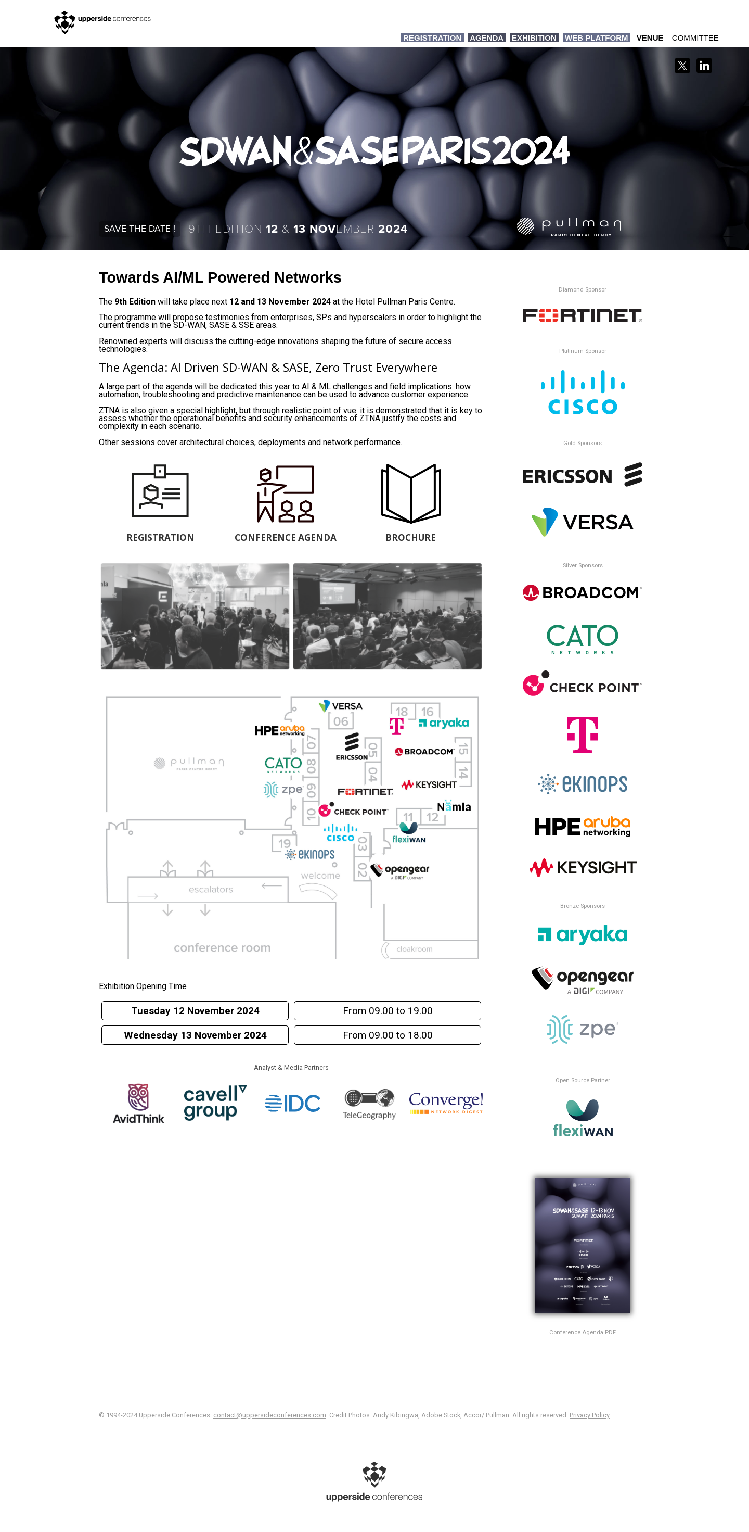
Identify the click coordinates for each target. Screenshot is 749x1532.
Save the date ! (139, 228)
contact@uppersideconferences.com (269, 1415)
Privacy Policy (590, 1415)
